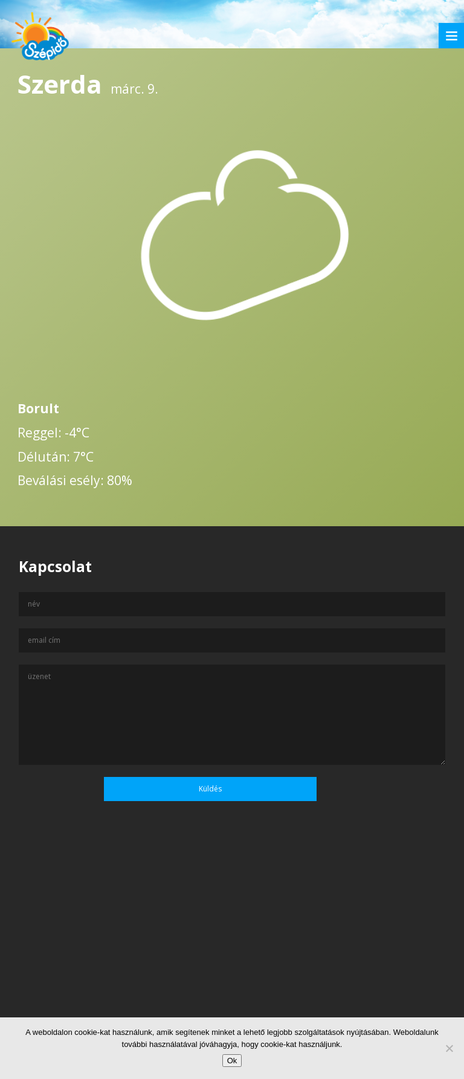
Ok (232, 1060)
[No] (449, 1048)
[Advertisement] (232, 962)
